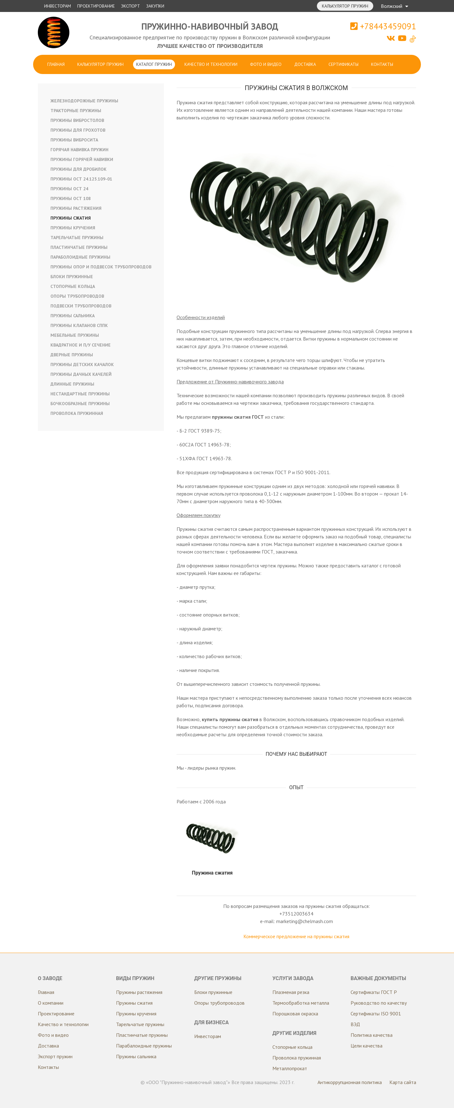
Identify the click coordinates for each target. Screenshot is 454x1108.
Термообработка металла (300, 1003)
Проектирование (96, 6)
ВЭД (355, 1024)
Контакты (382, 64)
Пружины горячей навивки (81, 159)
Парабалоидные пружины (144, 1045)
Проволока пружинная (76, 413)
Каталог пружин (154, 64)
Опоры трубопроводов (77, 296)
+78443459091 (383, 26)
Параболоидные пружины (80, 257)
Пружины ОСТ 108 (70, 198)
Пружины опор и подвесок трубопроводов (100, 267)
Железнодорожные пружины (84, 101)
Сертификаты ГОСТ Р (374, 992)
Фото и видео (266, 64)
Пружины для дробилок (78, 169)
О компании (50, 1003)
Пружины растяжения (76, 208)
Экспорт (130, 6)
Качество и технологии (210, 64)
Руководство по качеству (379, 1003)
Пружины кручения (72, 228)
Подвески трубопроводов (80, 306)
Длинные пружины (72, 384)
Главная (56, 64)
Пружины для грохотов (77, 130)
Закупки (155, 6)
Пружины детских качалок (82, 364)
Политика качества (372, 1035)
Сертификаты (343, 64)
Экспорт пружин (55, 1056)
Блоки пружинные (71, 276)
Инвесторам (57, 6)
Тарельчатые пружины (76, 237)
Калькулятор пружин (345, 6)
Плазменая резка (290, 992)
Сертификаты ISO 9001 (376, 1013)
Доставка (305, 64)
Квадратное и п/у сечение (80, 345)
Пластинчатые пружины (79, 247)
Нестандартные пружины (80, 394)
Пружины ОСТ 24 (69, 189)
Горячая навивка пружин (79, 149)
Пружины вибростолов (77, 120)
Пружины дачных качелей (81, 374)
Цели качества (366, 1045)
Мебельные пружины (74, 335)
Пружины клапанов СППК (79, 325)
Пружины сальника (72, 316)
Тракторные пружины (75, 110)
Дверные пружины (71, 355)
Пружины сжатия (70, 218)
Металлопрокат (289, 1068)
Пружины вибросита (74, 140)
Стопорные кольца (72, 286)
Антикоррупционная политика (349, 1082)
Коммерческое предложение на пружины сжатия (296, 936)
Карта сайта (402, 1082)
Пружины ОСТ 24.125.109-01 (81, 179)
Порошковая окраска (295, 1013)
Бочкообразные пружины (80, 403)
